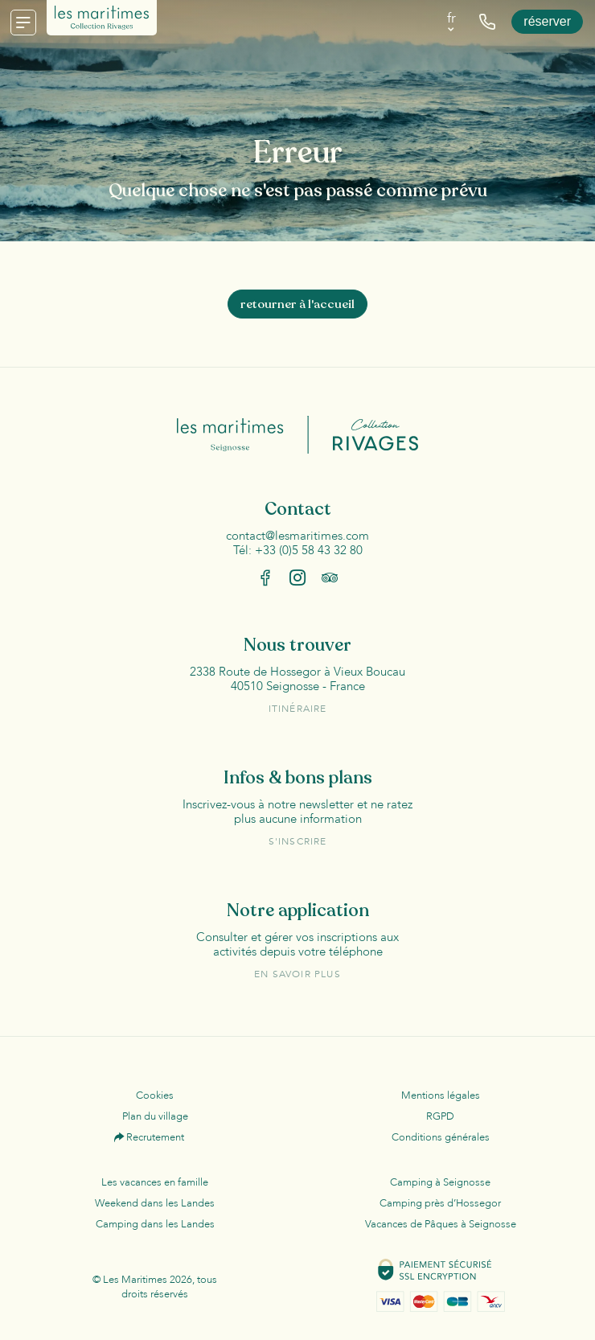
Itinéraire (298, 708)
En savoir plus (297, 974)
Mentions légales (440, 1095)
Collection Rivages (364, 435)
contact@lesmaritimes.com (297, 536)
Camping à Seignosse (440, 1182)
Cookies (155, 1095)
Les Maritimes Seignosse (243, 435)
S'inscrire (298, 841)
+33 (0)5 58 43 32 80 (309, 550)
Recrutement (155, 1137)
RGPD (440, 1116)
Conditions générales (441, 1137)
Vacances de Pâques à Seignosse (440, 1224)
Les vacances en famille (154, 1182)
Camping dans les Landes (155, 1224)
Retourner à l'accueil (297, 304)
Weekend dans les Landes (155, 1203)
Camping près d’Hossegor (440, 1203)
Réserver (547, 21)
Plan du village (155, 1116)
